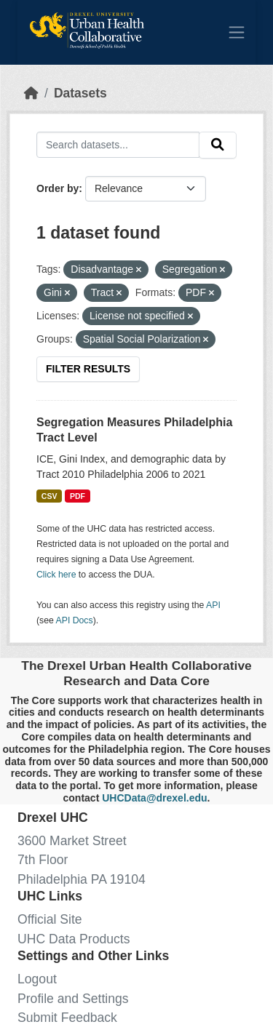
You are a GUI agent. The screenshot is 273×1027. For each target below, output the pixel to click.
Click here (56, 575)
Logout (37, 979)
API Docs (74, 620)
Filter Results (88, 369)
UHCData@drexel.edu (154, 798)
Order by (57, 188)
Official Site (49, 919)
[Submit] (218, 145)
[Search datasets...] (117, 144)
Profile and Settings (73, 998)
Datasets (80, 93)
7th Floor (42, 859)
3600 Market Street (72, 841)
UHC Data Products (73, 939)
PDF (77, 496)
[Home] (31, 93)
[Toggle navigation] (236, 32)
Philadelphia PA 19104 (81, 879)
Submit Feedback (67, 1017)
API (213, 605)
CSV (49, 496)
